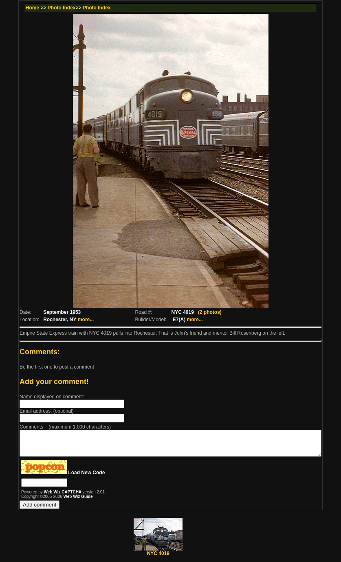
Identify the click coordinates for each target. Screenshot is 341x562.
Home (15, 8)
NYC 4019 (158, 556)
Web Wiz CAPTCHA (45, 497)
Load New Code (68, 477)
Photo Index (44, 8)
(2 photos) (210, 312)
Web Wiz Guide (60, 501)
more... (70, 319)
